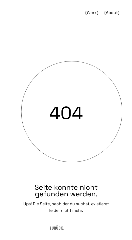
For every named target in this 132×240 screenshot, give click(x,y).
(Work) (91, 12)
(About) (111, 12)
